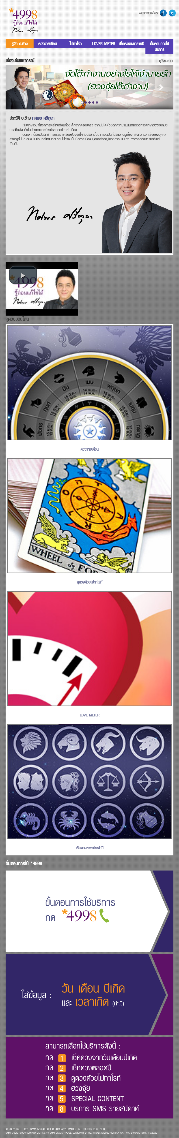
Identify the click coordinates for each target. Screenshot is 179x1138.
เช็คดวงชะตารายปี (131, 43)
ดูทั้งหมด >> (166, 60)
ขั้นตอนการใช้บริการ (159, 46)
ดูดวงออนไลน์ (17, 319)
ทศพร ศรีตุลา (43, 118)
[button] (18, 87)
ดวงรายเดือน (47, 43)
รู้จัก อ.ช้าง (20, 43)
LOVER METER (103, 43)
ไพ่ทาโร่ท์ (76, 43)
